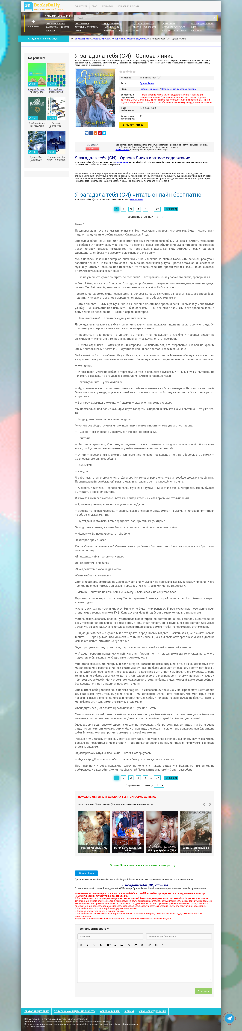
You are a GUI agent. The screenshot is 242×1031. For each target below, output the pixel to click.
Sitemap (129, 1011)
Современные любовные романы (178, 89)
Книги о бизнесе (112, 23)
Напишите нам (122, 149)
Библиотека (81, 6)
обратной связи (130, 1024)
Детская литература (143, 23)
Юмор (136, 31)
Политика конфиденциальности (74, 1011)
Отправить (203, 991)
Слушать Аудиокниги (128, 6)
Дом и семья (168, 23)
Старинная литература (173, 27)
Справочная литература (174, 31)
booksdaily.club (45, 6)
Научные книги (111, 27)
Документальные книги (116, 31)
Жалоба (92, 149)
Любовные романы (55, 23)
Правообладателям (36, 1011)
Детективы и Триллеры (86, 27)
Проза (78, 31)
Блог (94, 6)
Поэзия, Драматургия (202, 23)
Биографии (107, 6)
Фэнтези (50, 31)
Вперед (171, 209)
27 (157, 209)
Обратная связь (110, 1011)
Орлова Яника (147, 83)
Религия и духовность (144, 27)
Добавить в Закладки (43, 38)
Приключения (82, 23)
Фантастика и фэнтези (58, 27)
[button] (81, 945)
